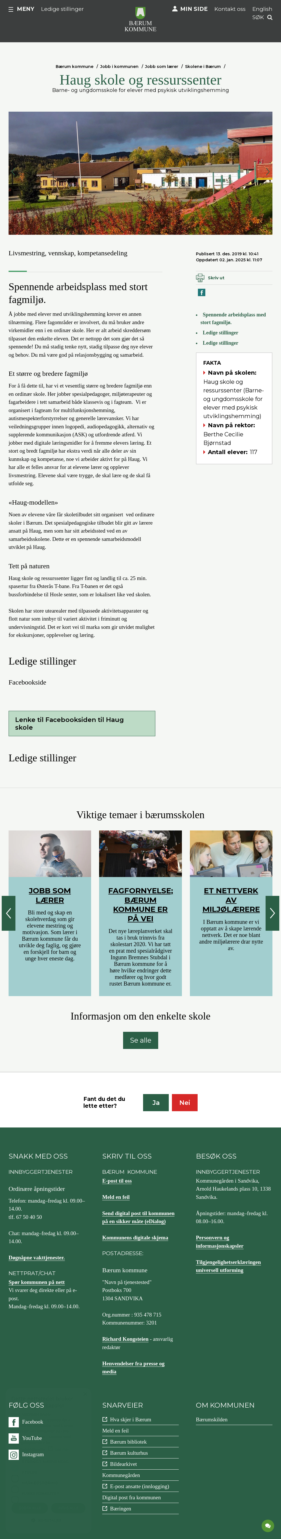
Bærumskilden (212, 1419)
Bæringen (120, 1509)
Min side (194, 9)
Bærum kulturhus (129, 1453)
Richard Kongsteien (125, 1339)
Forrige (13, 171)
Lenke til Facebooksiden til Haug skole (69, 723)
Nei (184, 1103)
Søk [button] (258, 17)
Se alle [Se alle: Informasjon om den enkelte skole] (140, 1040)
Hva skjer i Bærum (130, 1419)
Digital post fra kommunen (131, 1497)
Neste (267, 171)
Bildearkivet (123, 1464)
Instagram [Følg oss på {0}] (33, 1454)
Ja (156, 1103)
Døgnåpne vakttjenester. (37, 1258)
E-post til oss (117, 1181)
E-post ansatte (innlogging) (139, 1486)
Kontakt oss (230, 9)
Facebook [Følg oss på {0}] (32, 1422)
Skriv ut (216, 277)
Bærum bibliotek (128, 1442)
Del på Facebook (202, 296)
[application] (268, 1526)
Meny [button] (25, 9)
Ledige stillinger (62, 9)
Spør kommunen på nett (37, 1282)
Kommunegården (121, 1475)
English (262, 9)
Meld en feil (116, 1197)
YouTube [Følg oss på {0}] (32, 1438)
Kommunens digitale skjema (135, 1238)
